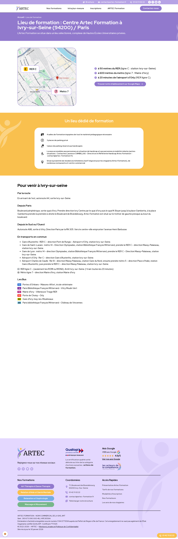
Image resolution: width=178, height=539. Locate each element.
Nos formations (54, 8)
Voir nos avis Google (111, 459)
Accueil (20, 17)
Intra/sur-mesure (76, 8)
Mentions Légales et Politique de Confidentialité (58, 528)
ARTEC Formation (116, 8)
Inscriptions (95, 8)
